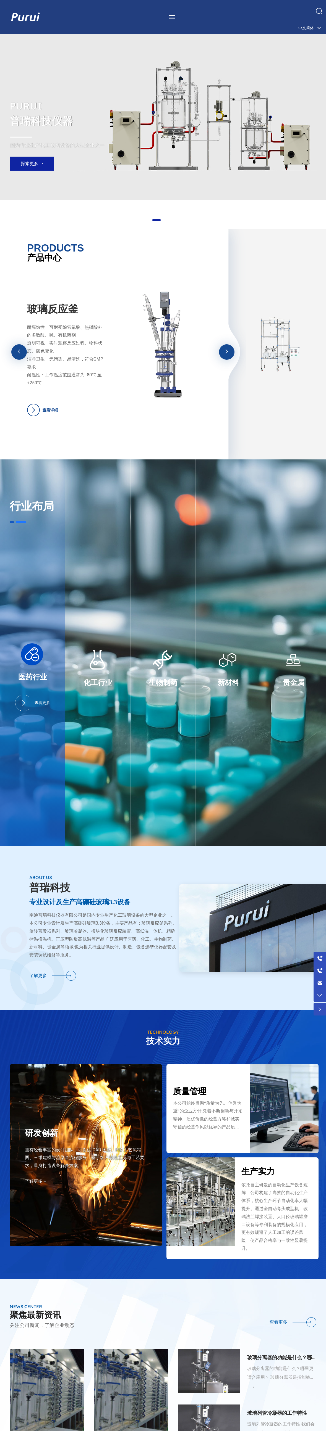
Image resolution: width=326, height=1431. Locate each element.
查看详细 (50, 410)
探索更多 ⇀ (32, 170)
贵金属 (293, 683)
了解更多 (38, 975)
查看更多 (32, 703)
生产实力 (258, 1171)
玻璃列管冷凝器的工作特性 (277, 1413)
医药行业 (32, 677)
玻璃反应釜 (52, 309)
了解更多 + (35, 1181)
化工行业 (98, 683)
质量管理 (189, 1091)
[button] (156, 220)
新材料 (228, 683)
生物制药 (163, 683)
